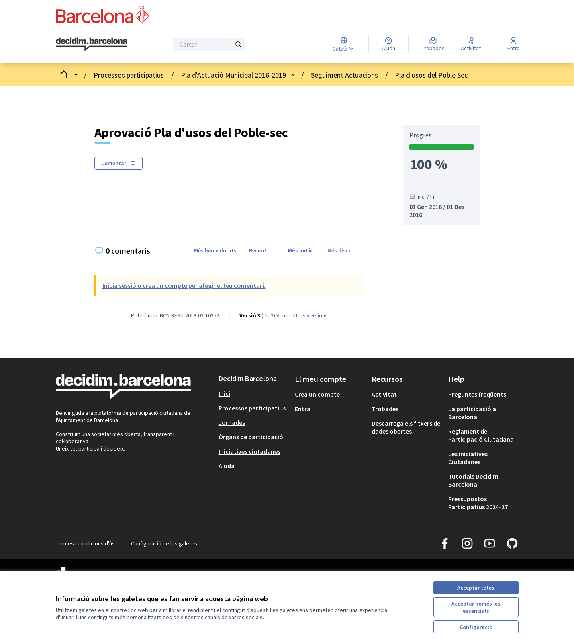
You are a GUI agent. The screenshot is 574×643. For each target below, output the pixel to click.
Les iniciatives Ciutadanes (468, 458)
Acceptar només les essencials (475, 607)
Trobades (385, 409)
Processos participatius (129, 75)
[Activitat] (471, 44)
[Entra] (513, 44)
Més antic (300, 250)
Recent (257, 250)
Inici (224, 393)
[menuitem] (254, 393)
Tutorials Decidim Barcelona (473, 480)
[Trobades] (433, 44)
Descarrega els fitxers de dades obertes (406, 427)
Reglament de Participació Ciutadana (481, 435)
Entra (302, 409)
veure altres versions (302, 315)
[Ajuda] (388, 44)
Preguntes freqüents (477, 394)
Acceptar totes (475, 587)
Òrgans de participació (251, 437)
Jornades (232, 422)
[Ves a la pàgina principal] (92, 44)
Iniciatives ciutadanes (249, 451)
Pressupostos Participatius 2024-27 (478, 503)
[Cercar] (209, 44)
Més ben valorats (215, 250)
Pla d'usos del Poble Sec (431, 75)
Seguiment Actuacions (344, 75)
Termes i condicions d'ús (85, 543)
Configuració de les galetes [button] (164, 543)
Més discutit (342, 250)
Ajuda (227, 466)
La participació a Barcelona (472, 413)
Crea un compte (317, 394)
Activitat (384, 394)
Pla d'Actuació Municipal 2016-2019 (233, 75)
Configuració (476, 627)
